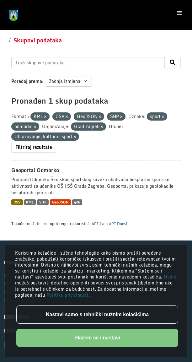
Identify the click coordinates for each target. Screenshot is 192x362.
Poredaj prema (26, 81)
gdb (77, 202)
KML (30, 202)
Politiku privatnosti (67, 295)
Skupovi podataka (37, 40)
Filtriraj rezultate (33, 147)
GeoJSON (60, 202)
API (95, 223)
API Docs (117, 223)
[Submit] (172, 62)
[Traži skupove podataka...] (88, 62)
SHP (42, 202)
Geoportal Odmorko (35, 170)
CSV (17, 202)
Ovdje (170, 276)
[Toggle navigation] (179, 13)
